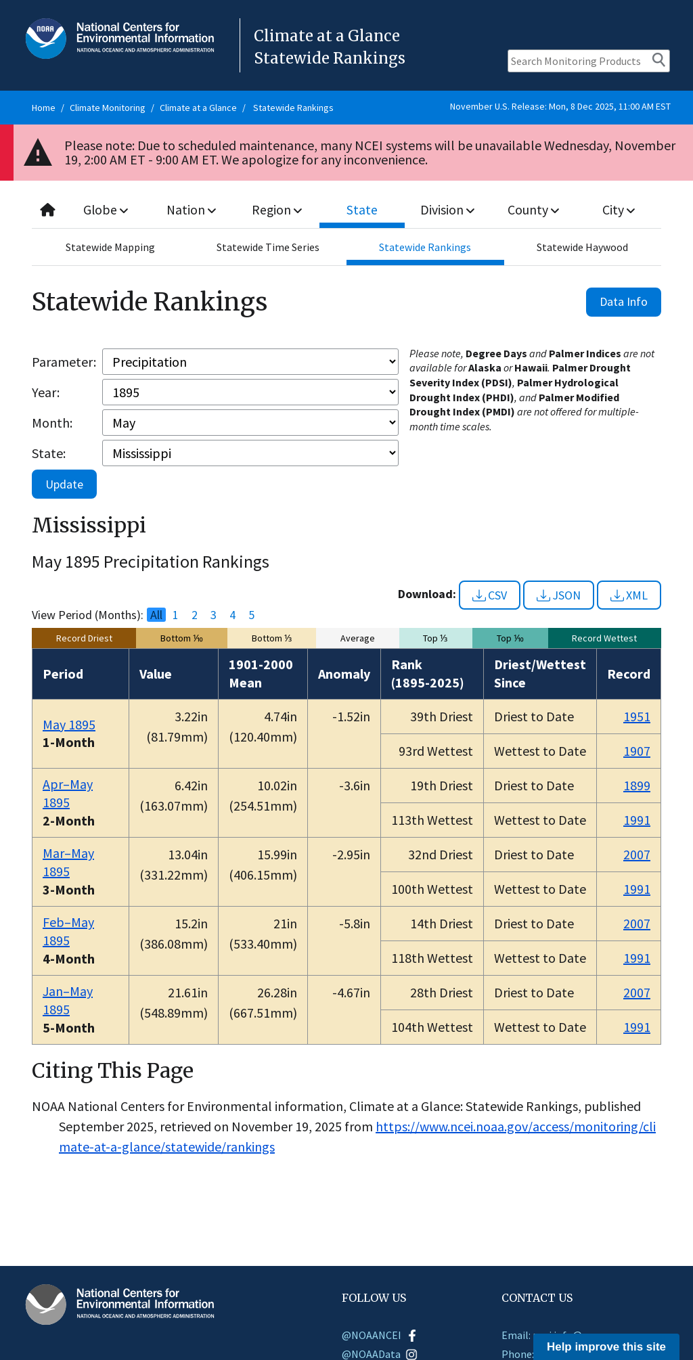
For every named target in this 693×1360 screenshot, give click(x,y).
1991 (636, 819)
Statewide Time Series (268, 247)
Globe (106, 209)
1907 (636, 750)
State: (49, 453)
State (362, 209)
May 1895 (69, 724)
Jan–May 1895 (68, 1000)
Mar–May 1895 (68, 862)
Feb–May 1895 (68, 931)
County (533, 209)
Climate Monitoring (108, 107)
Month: (52, 422)
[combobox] (346, 210)
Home (43, 107)
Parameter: (64, 361)
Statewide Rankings (293, 107)
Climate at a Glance (198, 107)
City (618, 209)
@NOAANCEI (380, 1335)
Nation (191, 209)
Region (277, 209)
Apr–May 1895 (68, 793)
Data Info (624, 301)
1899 (636, 785)
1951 (636, 716)
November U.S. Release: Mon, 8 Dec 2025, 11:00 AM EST (560, 106)
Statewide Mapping (110, 247)
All (156, 615)
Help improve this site (606, 1346)
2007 (636, 854)
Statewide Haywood (582, 247)
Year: (46, 392)
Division (448, 209)
